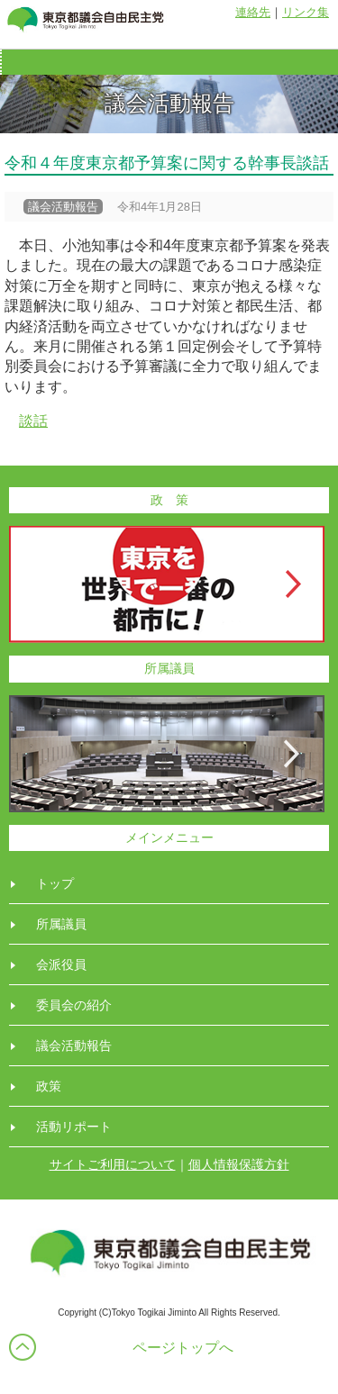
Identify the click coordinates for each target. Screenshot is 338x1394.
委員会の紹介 (74, 1005)
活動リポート (74, 1126)
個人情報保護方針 (238, 1164)
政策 (48, 1086)
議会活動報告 (74, 1045)
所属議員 (61, 924)
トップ (55, 883)
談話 (33, 421)
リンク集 (305, 12)
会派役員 (61, 964)
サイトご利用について (113, 1164)
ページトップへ (182, 1347)
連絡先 (252, 12)
